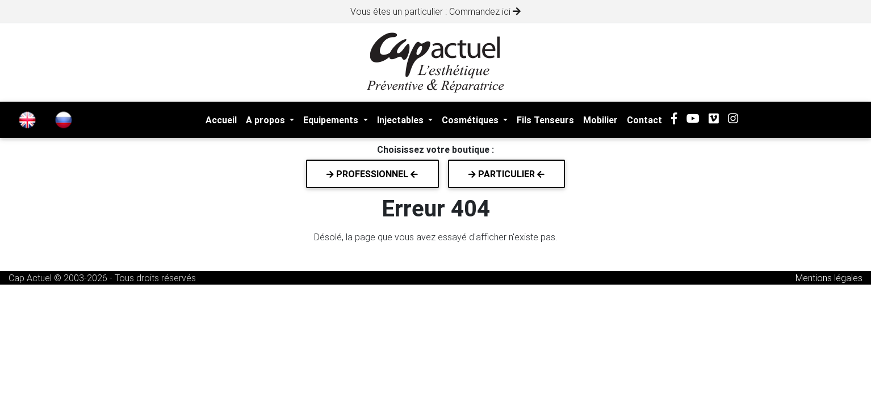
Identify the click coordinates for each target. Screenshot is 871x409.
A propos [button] (266, 120)
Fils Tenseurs (545, 120)
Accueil (221, 120)
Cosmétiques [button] (471, 120)
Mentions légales (828, 277)
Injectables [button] (401, 120)
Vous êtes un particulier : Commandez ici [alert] (435, 11)
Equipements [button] (332, 120)
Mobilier (600, 120)
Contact (644, 120)
